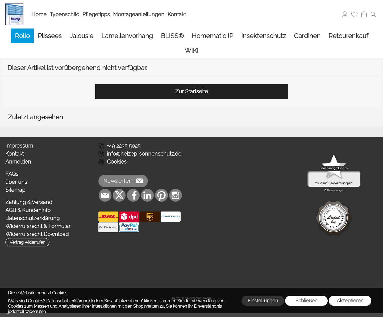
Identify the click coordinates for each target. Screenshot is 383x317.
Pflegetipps (96, 14)
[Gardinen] (307, 36)
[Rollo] (22, 36)
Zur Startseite (191, 91)
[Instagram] (175, 195)
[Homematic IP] (212, 36)
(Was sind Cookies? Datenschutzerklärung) (49, 300)
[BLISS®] (172, 36)
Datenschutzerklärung (32, 218)
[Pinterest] (161, 195)
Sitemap (15, 190)
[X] (119, 195)
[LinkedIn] (147, 195)
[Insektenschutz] (263, 36)
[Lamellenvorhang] (127, 36)
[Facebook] (133, 195)
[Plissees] (50, 36)
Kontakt (177, 14)
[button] (373, 14)
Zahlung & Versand (28, 202)
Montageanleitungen (138, 14)
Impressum (19, 146)
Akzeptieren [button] (350, 300)
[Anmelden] (344, 14)
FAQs (11, 174)
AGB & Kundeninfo (28, 210)
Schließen (306, 300)
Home (39, 14)
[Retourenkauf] (348, 36)
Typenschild (64, 14)
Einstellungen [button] (263, 300)
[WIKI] (191, 50)
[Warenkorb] (363, 14)
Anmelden (18, 161)
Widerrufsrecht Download (37, 234)
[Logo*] (14, 5)
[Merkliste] (354, 14)
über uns (16, 182)
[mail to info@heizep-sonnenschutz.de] (105, 195)
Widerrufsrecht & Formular (37, 226)
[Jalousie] (81, 36)
